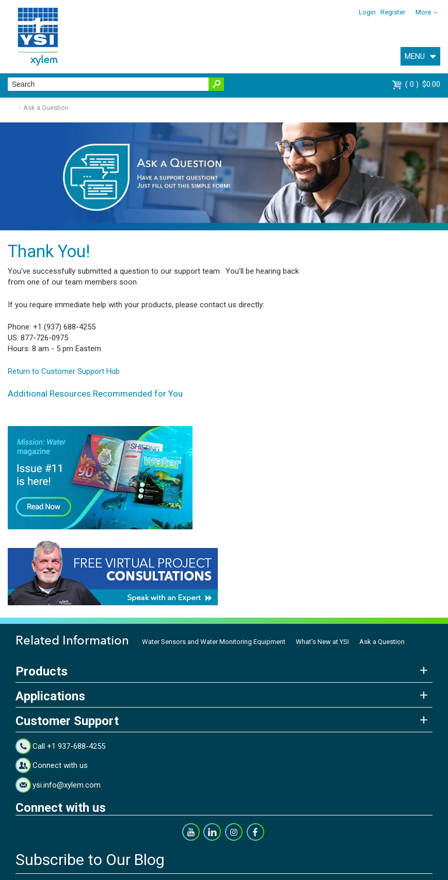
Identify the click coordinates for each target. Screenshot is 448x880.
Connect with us (60, 765)
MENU (415, 56)
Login (367, 12)
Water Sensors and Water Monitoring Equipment (213, 642)
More (423, 12)
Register (392, 12)
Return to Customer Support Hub (64, 371)
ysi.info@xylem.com (67, 785)
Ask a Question (46, 108)
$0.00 (422, 84)
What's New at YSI (322, 642)
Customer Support (67, 721)
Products (41, 671)
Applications (50, 696)
